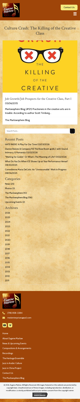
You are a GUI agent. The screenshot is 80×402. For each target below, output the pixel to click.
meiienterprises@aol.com (19, 317)
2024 (7, 222)
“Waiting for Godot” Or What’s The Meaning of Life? (30, 157)
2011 (7, 280)
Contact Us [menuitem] (7, 373)
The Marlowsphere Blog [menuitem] (13, 378)
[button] (4, 325)
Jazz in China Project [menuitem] (11, 368)
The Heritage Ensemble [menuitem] (13, 358)
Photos (8, 188)
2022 (7, 231)
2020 (7, 240)
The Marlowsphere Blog (17, 120)
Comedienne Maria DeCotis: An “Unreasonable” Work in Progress (35, 169)
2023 (7, 226)
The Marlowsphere (14, 193)
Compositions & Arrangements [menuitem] (16, 348)
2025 (7, 217)
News (7, 184)
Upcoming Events (13, 202)
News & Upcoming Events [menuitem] (14, 343)
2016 (7, 258)
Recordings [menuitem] (7, 353)
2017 (7, 253)
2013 (7, 271)
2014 (7, 267)
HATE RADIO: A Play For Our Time (21, 144)
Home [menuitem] (5, 333)
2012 (7, 276)
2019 (7, 244)
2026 (7, 212)
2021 (7, 235)
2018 (7, 249)
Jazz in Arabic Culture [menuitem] (12, 363)
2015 (7, 262)
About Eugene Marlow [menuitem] (12, 338)
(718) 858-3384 (14, 313)
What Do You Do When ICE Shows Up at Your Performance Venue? (36, 161)
